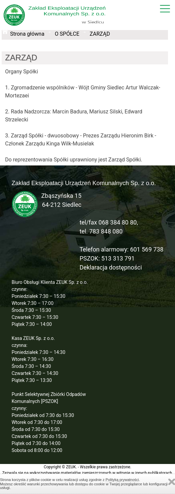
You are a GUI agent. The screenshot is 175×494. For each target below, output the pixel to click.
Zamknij (171, 482)
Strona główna (27, 34)
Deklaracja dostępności (110, 267)
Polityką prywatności (122, 480)
